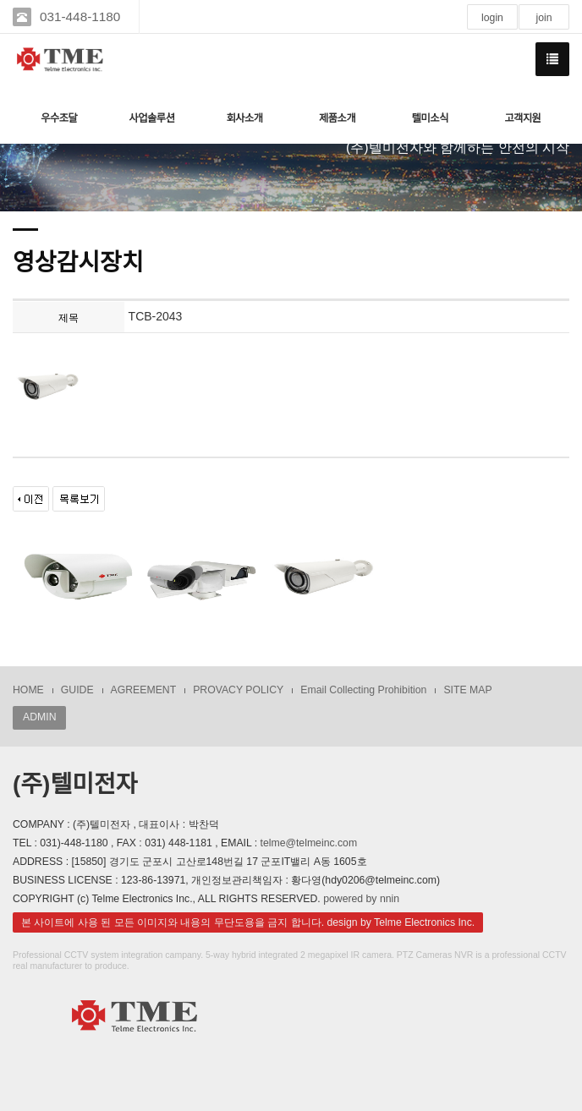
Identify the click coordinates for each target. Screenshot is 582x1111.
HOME (28, 690)
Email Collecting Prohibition (363, 690)
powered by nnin (361, 899)
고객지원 (522, 118)
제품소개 (337, 118)
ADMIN (39, 717)
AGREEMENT (144, 690)
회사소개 (244, 118)
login (492, 18)
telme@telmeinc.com (309, 843)
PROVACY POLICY (238, 690)
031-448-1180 (80, 16)
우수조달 (59, 118)
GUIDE (77, 690)
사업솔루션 (151, 118)
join (543, 18)
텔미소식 (430, 118)
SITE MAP (467, 690)
